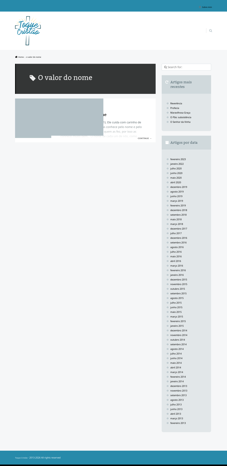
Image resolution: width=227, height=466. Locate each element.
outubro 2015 (178, 288)
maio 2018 (176, 219)
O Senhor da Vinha (181, 122)
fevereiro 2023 (179, 159)
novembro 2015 (179, 284)
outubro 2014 (178, 339)
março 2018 (177, 224)
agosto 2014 (177, 349)
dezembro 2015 (179, 279)
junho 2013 (177, 409)
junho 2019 (177, 196)
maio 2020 (176, 177)
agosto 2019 (177, 191)
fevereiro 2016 (179, 270)
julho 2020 (176, 168)
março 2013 (177, 418)
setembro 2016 (179, 242)
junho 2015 (177, 307)
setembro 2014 (179, 344)
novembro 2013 (179, 390)
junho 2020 (177, 173)
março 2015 (177, 316)
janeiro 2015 (177, 325)
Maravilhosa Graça (181, 112)
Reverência (177, 103)
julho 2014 (176, 353)
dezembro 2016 (179, 238)
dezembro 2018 (179, 210)
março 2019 (177, 200)
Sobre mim (206, 7)
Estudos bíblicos (89, 105)
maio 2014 (176, 362)
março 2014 (177, 372)
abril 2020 (176, 182)
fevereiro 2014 (179, 376)
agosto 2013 (177, 399)
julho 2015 (176, 302)
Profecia (175, 108)
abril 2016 (176, 261)
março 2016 (177, 265)
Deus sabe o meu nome (86, 114)
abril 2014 (176, 367)
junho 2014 (177, 358)
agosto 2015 (177, 298)
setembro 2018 (179, 214)
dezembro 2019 (179, 187)
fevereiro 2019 (179, 205)
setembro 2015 (179, 293)
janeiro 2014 (177, 381)
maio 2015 (176, 312)
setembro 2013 (179, 395)
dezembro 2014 (179, 330)
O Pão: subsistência (182, 117)
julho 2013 (176, 404)
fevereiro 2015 (179, 321)
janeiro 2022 (177, 163)
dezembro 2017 (179, 228)
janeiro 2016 (177, 275)
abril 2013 (176, 413)
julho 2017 (176, 233)
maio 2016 (176, 256)
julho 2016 (176, 251)
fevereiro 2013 (179, 423)
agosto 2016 (177, 247)
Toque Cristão (22, 457)
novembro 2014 (179, 335)
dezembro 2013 (179, 386)
